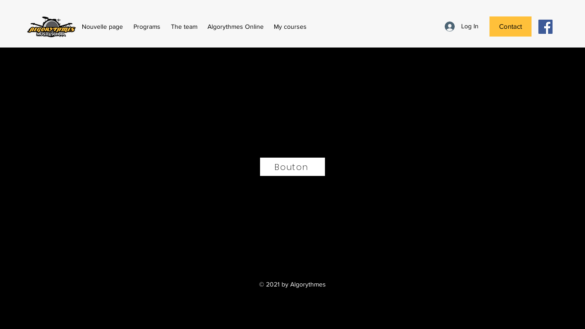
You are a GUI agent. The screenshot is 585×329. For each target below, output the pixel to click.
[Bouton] (292, 167)
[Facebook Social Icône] (545, 27)
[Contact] (510, 26)
